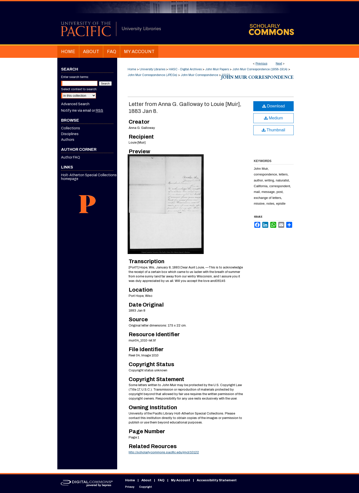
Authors (67, 140)
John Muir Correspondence (199, 75)
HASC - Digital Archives (185, 69)
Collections (70, 128)
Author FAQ (70, 157)
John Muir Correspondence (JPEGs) (152, 75)
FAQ (161, 480)
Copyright (145, 487)
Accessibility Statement (217, 480)
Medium (273, 118)
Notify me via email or (82, 110)
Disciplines (70, 134)
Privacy (129, 487)
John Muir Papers (217, 69)
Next (279, 63)
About (146, 480)
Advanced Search (75, 104)
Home (132, 69)
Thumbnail (273, 130)
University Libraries (152, 69)
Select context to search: (79, 89)
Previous (261, 63)
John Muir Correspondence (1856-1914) (259, 69)
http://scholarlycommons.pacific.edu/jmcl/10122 (164, 452)
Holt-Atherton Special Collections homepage (89, 177)
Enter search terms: (75, 77)
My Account (180, 480)
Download (273, 106)
